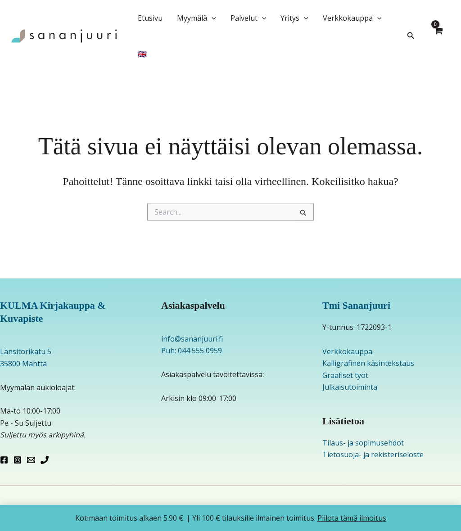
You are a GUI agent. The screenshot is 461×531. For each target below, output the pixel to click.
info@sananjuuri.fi (192, 339)
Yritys (294, 18)
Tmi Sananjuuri (356, 305)
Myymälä (196, 18)
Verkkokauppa (352, 18)
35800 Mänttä (23, 364)
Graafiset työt (345, 375)
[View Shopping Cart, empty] (438, 36)
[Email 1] (31, 460)
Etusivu (150, 18)
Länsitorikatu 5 (25, 351)
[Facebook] (4, 460)
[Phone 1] (45, 460)
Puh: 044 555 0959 (191, 351)
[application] (211, 18)
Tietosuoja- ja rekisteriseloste (373, 454)
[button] (411, 36)
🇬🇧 (142, 54)
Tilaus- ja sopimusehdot (363, 443)
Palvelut (248, 18)
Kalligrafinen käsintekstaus (368, 363)
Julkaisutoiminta (349, 387)
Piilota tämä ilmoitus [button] (351, 518)
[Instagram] (18, 460)
